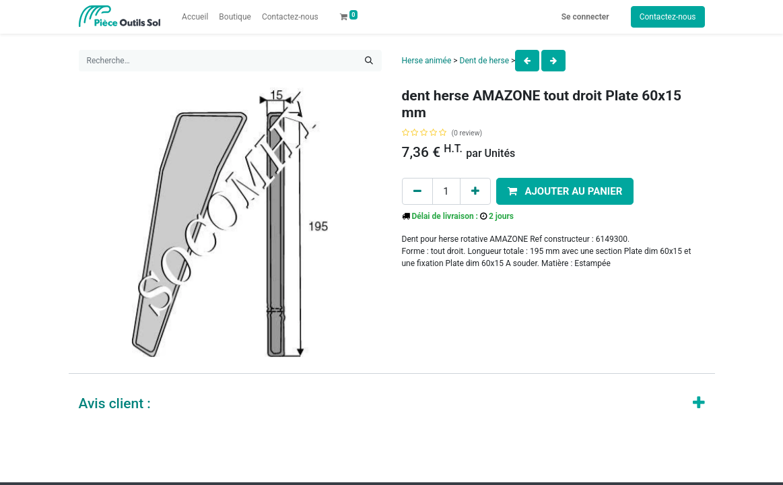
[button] (565, 191)
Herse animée (427, 60)
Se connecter (585, 17)
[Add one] (475, 191)
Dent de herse (484, 60)
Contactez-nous (668, 17)
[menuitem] (194, 16)
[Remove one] (417, 191)
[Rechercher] (369, 60)
